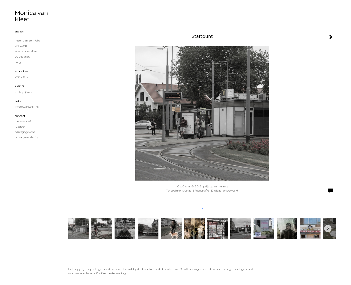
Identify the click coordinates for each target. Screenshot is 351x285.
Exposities (21, 71)
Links (18, 101)
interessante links (27, 106)
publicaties (22, 56)
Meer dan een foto (27, 40)
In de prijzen (23, 92)
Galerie (19, 85)
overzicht (21, 76)
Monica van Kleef (31, 16)
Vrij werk (21, 46)
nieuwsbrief (23, 121)
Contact (20, 116)
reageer (20, 126)
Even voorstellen (26, 51)
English (19, 31)
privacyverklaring (27, 137)
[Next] (328, 228)
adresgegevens (25, 132)
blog (18, 62)
